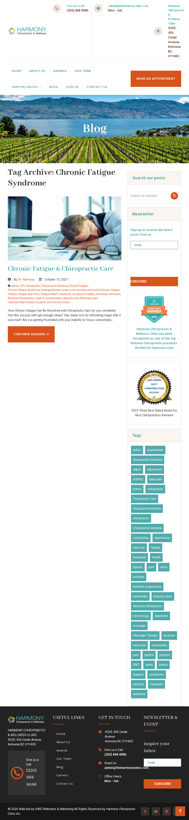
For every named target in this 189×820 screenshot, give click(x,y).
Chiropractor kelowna (54, 285)
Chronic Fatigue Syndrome (24, 289)
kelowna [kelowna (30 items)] (138, 577)
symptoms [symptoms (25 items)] (156, 674)
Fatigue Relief (49, 294)
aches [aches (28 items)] (137, 450)
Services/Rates (27, 87)
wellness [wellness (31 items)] (139, 694)
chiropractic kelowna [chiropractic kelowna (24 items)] (147, 508)
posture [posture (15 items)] (165, 655)
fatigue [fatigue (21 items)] (155, 547)
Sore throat (54, 302)
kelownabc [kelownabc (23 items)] (140, 596)
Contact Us (96, 87)
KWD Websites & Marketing (54, 809)
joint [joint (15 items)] (151, 567)
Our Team (83, 71)
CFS (22, 285)
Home (16, 71)
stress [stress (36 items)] (163, 665)
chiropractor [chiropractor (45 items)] (141, 518)
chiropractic (33, 285)
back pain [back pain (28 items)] (155, 479)
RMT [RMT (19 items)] (136, 665)
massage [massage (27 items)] (139, 625)
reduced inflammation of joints (27, 302)
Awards (60, 71)
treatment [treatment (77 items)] (156, 684)
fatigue (12, 294)
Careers (62, 775)
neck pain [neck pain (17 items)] (139, 645)
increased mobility (83, 294)
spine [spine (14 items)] (149, 665)
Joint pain (114, 294)
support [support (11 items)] (138, 674)
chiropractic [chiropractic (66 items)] (155, 489)
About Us (37, 71)
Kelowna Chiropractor (21, 298)
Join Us (72, 87)
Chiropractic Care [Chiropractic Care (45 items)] (144, 499)
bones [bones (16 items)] (137, 489)
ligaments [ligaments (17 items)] (161, 616)
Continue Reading (31, 334)
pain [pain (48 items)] (136, 655)
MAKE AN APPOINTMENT (155, 78)
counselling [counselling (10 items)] (141, 538)
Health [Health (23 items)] (156, 557)
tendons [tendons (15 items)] (138, 684)
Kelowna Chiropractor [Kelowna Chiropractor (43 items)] (147, 606)
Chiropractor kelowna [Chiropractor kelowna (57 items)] (147, 528)
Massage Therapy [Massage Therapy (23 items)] (145, 635)
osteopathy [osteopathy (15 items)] (159, 645)
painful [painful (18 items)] (149, 655)
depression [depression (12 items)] (162, 538)
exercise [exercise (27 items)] (139, 547)
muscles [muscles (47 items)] (169, 635)
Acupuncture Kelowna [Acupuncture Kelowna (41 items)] (147, 460)
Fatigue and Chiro (28, 294)
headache (65, 294)
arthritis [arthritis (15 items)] (138, 479)
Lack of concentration (49, 298)
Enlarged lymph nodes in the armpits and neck (70, 289)
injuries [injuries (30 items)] (138, 567)
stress (66, 302)
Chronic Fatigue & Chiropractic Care (60, 269)
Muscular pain (89, 298)
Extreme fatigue (109, 289)
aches (15, 285)
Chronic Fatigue (78, 285)
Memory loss (71, 298)
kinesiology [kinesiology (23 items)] (141, 616)
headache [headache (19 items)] (139, 557)
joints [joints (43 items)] (164, 567)
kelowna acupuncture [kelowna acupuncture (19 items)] (147, 586)
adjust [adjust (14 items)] (137, 469)
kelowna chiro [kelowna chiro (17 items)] (162, 596)
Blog (53, 87)
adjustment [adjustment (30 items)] (154, 469)
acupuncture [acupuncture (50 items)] (155, 450)
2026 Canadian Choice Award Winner (154, 392)
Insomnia (101, 294)
